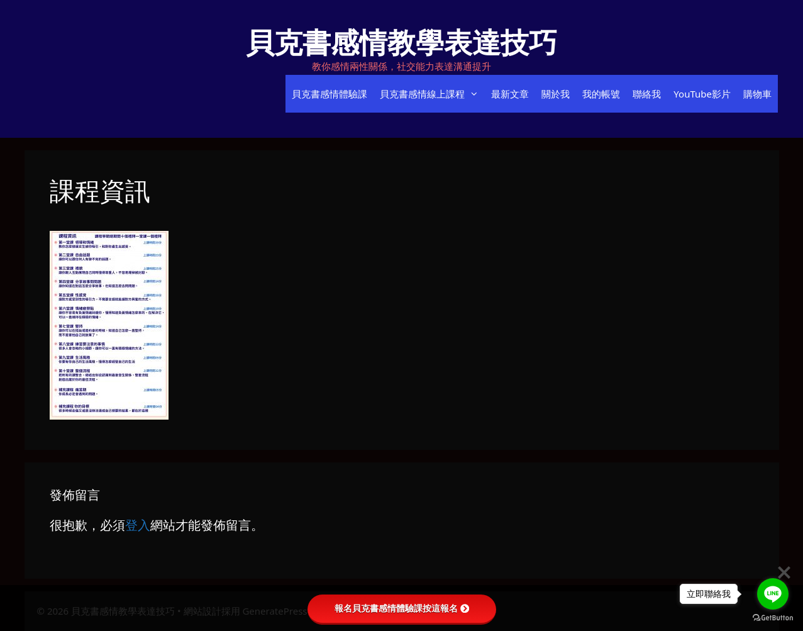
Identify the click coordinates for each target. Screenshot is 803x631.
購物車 (757, 93)
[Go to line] (773, 594)
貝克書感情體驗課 (329, 93)
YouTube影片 (702, 93)
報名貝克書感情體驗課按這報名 (402, 608)
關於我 (555, 93)
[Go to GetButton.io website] (773, 618)
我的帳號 (601, 93)
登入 (137, 525)
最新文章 (510, 93)
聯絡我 (647, 93)
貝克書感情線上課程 (432, 94)
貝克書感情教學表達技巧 (401, 42)
